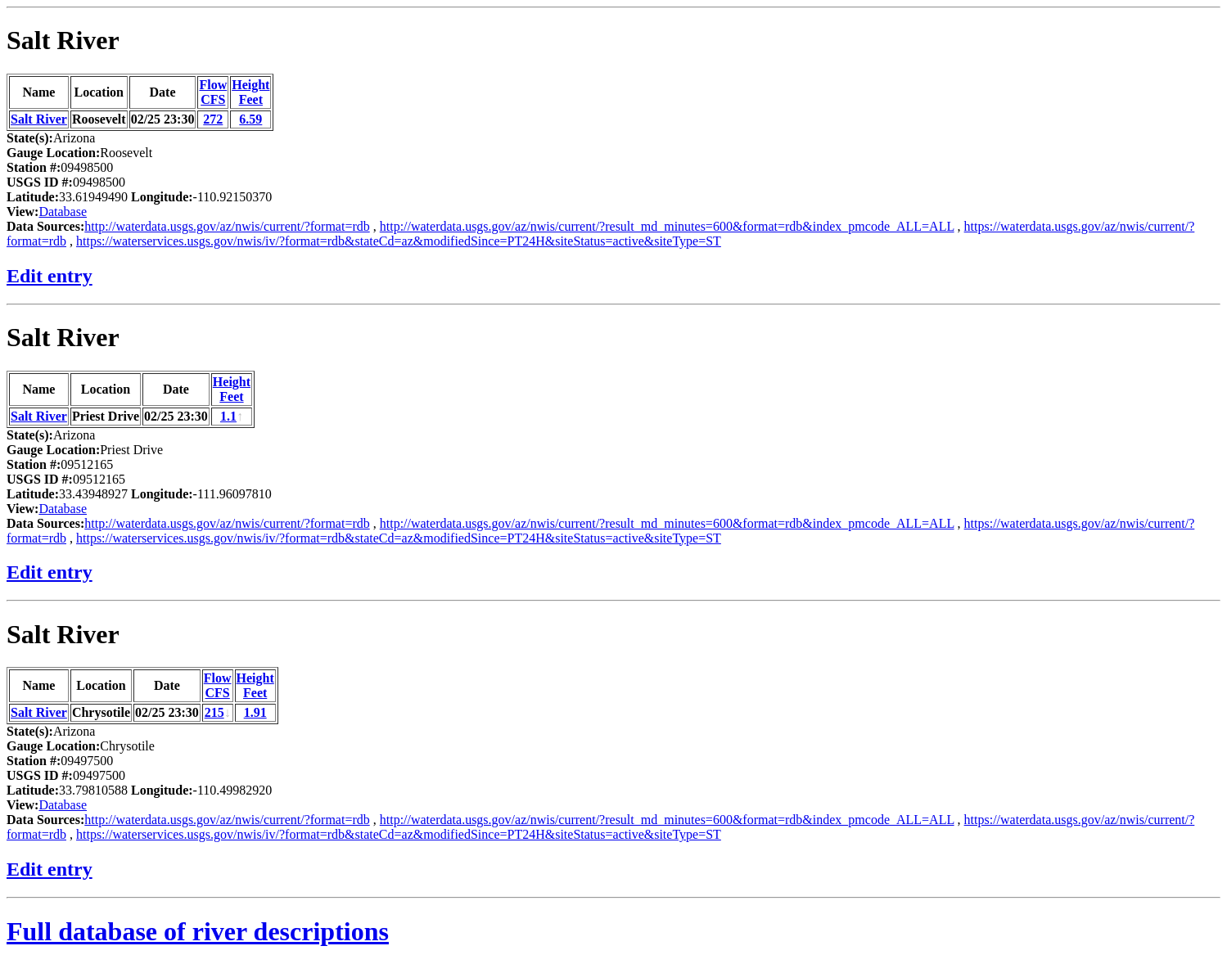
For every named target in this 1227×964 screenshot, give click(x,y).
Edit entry (49, 275)
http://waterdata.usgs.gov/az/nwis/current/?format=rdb (226, 226)
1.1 (228, 416)
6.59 (250, 119)
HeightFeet (250, 92)
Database (62, 211)
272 (213, 119)
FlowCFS (213, 92)
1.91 (255, 712)
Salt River (63, 40)
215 (214, 712)
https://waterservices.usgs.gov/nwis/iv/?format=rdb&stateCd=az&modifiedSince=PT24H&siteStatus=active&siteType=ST (398, 241)
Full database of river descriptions (198, 931)
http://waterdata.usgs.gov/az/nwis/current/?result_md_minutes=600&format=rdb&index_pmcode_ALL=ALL (667, 226)
